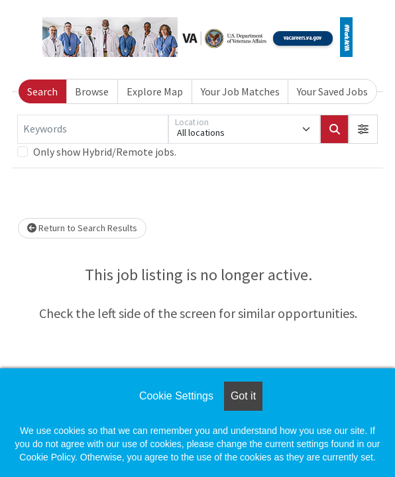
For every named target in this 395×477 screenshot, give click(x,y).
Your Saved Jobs (332, 91)
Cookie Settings (176, 395)
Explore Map (155, 91)
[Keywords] (92, 129)
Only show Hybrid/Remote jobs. (104, 151)
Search (42, 91)
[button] (363, 129)
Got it (243, 395)
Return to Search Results (82, 228)
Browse (92, 91)
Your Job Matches (240, 91)
